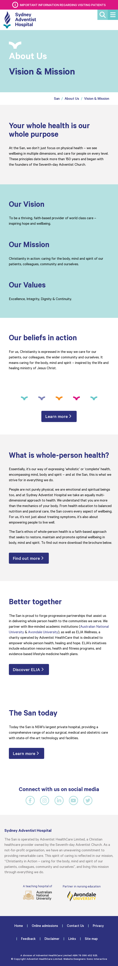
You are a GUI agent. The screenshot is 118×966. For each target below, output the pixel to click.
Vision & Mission (96, 98)
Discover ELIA (26, 669)
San (57, 98)
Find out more (26, 558)
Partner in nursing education (82, 893)
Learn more (56, 416)
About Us (72, 98)
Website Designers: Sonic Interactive (85, 958)
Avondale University (43, 632)
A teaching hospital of (37, 892)
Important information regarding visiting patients (63, 5)
